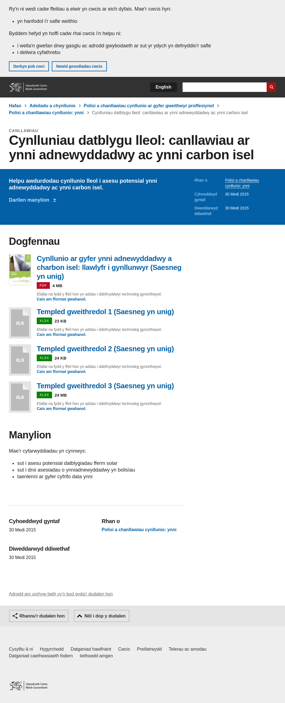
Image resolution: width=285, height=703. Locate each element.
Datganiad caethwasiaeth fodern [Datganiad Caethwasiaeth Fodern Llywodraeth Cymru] (41, 655)
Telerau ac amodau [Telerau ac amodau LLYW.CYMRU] (188, 649)
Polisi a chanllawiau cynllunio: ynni (46, 112)
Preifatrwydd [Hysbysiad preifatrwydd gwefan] (149, 649)
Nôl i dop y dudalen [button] (105, 616)
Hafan (15, 105)
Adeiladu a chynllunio (52, 105)
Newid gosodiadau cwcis (79, 66)
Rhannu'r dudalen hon (42, 616)
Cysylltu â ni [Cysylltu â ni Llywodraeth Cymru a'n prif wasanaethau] (21, 649)
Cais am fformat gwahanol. (61, 299)
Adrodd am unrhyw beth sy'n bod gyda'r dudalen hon (61, 594)
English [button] (163, 87)
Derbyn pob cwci (29, 66)
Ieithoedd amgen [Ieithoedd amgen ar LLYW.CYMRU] (96, 655)
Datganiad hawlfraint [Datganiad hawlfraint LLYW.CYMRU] (91, 649)
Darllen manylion (30, 200)
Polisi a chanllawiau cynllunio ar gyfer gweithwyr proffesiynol (149, 105)
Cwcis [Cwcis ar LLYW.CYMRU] (124, 649)
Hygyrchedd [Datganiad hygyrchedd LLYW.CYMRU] (51, 649)
